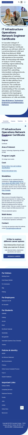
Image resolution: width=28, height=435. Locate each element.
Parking (4, 292)
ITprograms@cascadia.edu (13, 228)
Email (3, 325)
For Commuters (6, 284)
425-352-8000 (8, 427)
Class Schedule (6, 190)
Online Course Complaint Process (10, 369)
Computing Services (7, 389)
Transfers (20, 121)
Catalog (4, 317)
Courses (13, 121)
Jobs (3, 401)
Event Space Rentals (7, 280)
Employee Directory (7, 393)
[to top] (22, 408)
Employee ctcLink (6, 300)
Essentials (6, 121)
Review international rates (9, 171)
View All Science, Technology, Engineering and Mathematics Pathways (13, 103)
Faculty (4, 397)
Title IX (4, 373)
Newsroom (5, 413)
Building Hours (5, 276)
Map (3, 288)
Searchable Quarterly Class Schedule (11, 340)
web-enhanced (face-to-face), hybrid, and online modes (13, 182)
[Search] (16, 2)
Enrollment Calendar (7, 329)
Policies (4, 365)
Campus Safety (6, 385)
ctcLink (4, 321)
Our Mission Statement (8, 357)
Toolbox (4, 344)
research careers (14, 256)
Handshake (5, 333)
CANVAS (4, 313)
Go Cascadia (5, 304)
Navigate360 (5, 337)
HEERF (3, 353)
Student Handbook (6, 376)
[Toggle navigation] (24, 2)
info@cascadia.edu (18, 427)
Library (3, 405)
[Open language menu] (21, 2)
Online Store (5, 409)
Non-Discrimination (7, 361)
